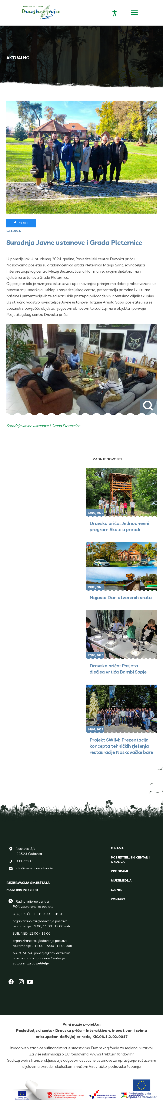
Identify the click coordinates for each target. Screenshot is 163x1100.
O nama (117, 848)
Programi (119, 871)
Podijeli (21, 223)
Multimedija (121, 880)
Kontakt (118, 899)
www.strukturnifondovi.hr (112, 1054)
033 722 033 (26, 861)
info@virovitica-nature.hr (34, 868)
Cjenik (116, 890)
